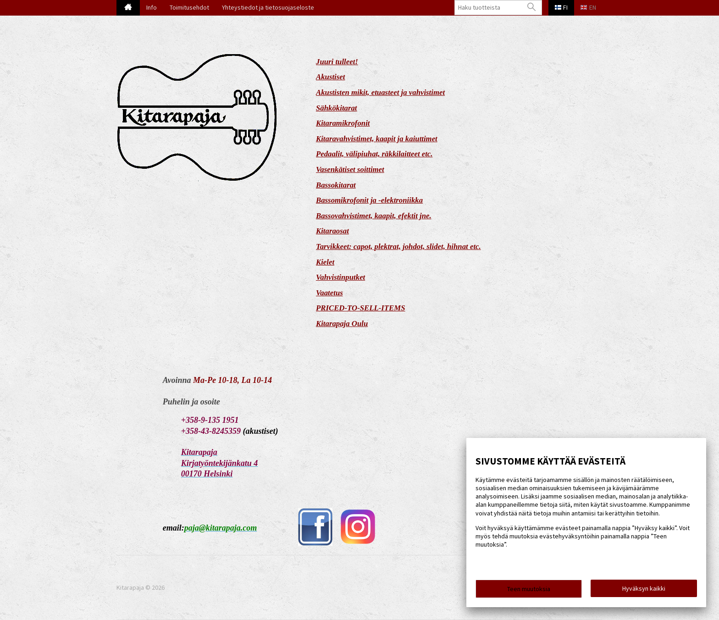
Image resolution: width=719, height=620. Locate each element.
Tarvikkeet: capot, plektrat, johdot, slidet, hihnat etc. (398, 246)
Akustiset (330, 76)
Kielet (325, 262)
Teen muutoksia (528, 589)
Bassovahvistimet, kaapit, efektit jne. (373, 215)
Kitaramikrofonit (343, 123)
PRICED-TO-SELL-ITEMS (360, 308)
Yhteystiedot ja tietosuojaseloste (268, 7)
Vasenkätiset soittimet (350, 169)
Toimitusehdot (189, 7)
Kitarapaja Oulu (342, 323)
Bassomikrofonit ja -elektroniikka (369, 200)
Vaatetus (329, 292)
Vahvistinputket (340, 277)
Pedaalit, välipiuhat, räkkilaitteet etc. (374, 153)
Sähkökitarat (336, 108)
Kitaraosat (332, 231)
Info (151, 7)
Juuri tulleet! (337, 61)
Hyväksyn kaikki (643, 588)
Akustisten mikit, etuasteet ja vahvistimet (380, 92)
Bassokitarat (336, 185)
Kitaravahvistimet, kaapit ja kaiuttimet (376, 138)
